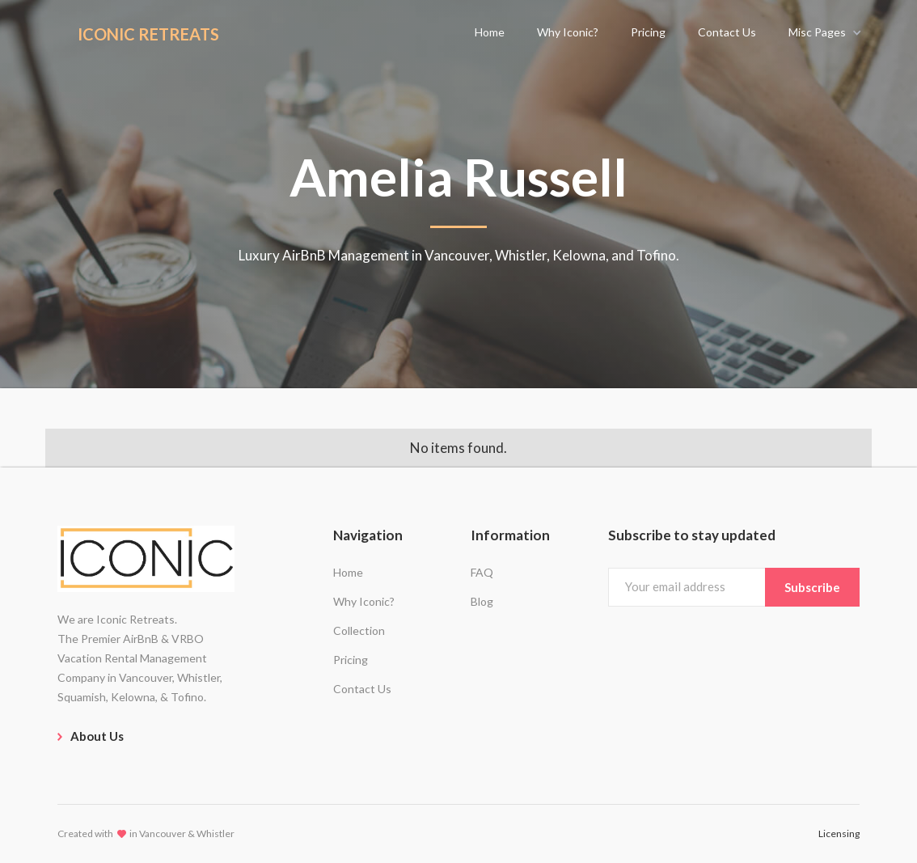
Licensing (839, 833)
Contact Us (362, 689)
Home (348, 572)
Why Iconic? (364, 601)
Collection (359, 630)
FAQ (482, 572)
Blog (482, 601)
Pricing (350, 659)
